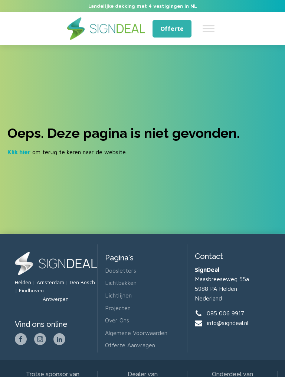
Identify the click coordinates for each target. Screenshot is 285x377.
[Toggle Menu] (208, 28)
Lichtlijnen (118, 295)
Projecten (118, 308)
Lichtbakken (121, 282)
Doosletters (120, 270)
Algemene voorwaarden (136, 332)
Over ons (117, 320)
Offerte (172, 28)
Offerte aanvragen (130, 345)
